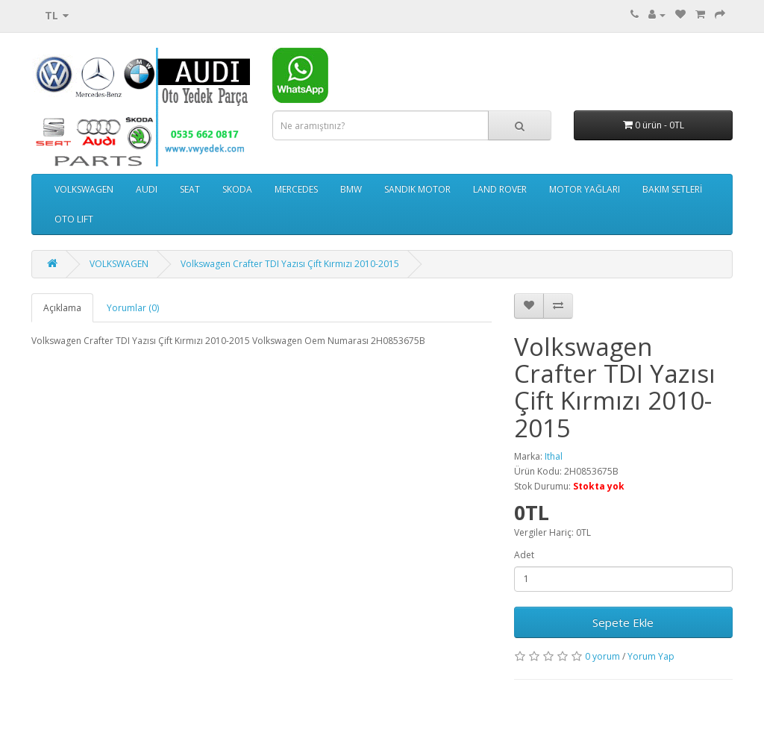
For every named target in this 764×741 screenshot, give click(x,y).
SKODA (237, 189)
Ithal (554, 456)
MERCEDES (296, 189)
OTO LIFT (73, 219)
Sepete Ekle (623, 622)
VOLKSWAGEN (83, 189)
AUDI (146, 189)
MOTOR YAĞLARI (584, 189)
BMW (351, 189)
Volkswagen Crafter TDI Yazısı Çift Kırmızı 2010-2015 (290, 263)
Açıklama (62, 307)
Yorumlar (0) (133, 307)
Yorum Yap (650, 656)
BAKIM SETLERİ (672, 189)
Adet (524, 554)
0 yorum (602, 656)
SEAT (190, 189)
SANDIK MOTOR (417, 189)
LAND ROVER (500, 189)
